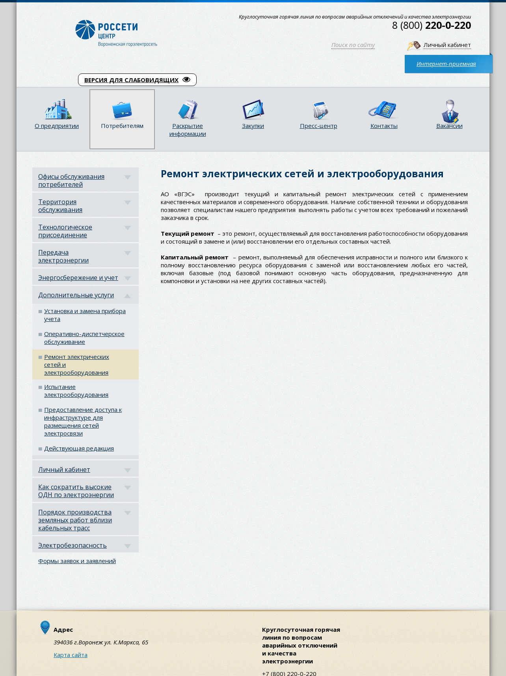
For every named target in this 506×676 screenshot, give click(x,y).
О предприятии (57, 126)
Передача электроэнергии (63, 256)
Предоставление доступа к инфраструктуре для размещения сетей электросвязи (83, 421)
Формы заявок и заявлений (77, 561)
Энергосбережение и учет (78, 277)
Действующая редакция (79, 448)
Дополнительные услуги (76, 295)
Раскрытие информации (187, 129)
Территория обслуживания (60, 205)
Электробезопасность (72, 545)
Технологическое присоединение (65, 231)
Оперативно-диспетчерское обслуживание (84, 338)
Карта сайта (70, 655)
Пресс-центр (318, 126)
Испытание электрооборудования (76, 390)
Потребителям (122, 126)
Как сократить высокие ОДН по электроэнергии (76, 491)
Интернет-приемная (446, 64)
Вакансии (449, 126)
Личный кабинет (447, 45)
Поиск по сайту (353, 45)
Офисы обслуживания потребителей (71, 180)
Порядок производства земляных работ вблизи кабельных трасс (75, 520)
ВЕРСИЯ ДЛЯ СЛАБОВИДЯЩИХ (137, 80)
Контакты (384, 126)
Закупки (253, 126)
